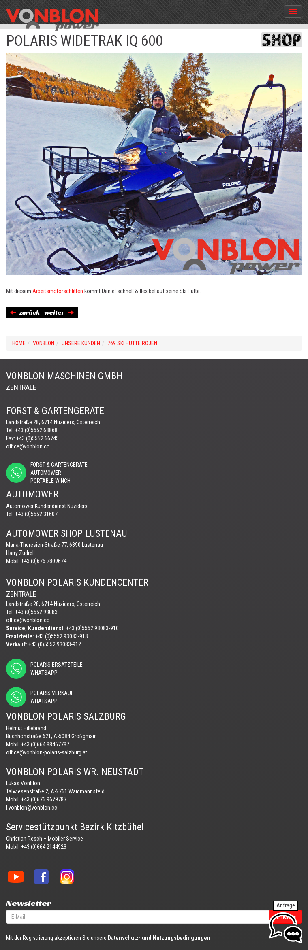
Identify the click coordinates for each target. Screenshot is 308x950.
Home (19, 343)
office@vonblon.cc (27, 446)
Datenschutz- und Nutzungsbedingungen (159, 938)
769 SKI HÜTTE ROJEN (132, 343)
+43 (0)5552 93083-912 (54, 644)
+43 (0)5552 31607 (36, 514)
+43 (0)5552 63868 (36, 430)
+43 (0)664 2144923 (43, 847)
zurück (25, 312)
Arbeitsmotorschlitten (57, 291)
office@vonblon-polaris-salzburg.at (46, 752)
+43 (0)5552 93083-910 (92, 628)
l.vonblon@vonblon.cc (31, 807)
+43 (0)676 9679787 (43, 799)
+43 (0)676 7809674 (43, 561)
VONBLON (43, 343)
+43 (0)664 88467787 (45, 744)
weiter (59, 312)
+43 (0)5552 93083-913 (61, 636)
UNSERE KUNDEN (81, 343)
